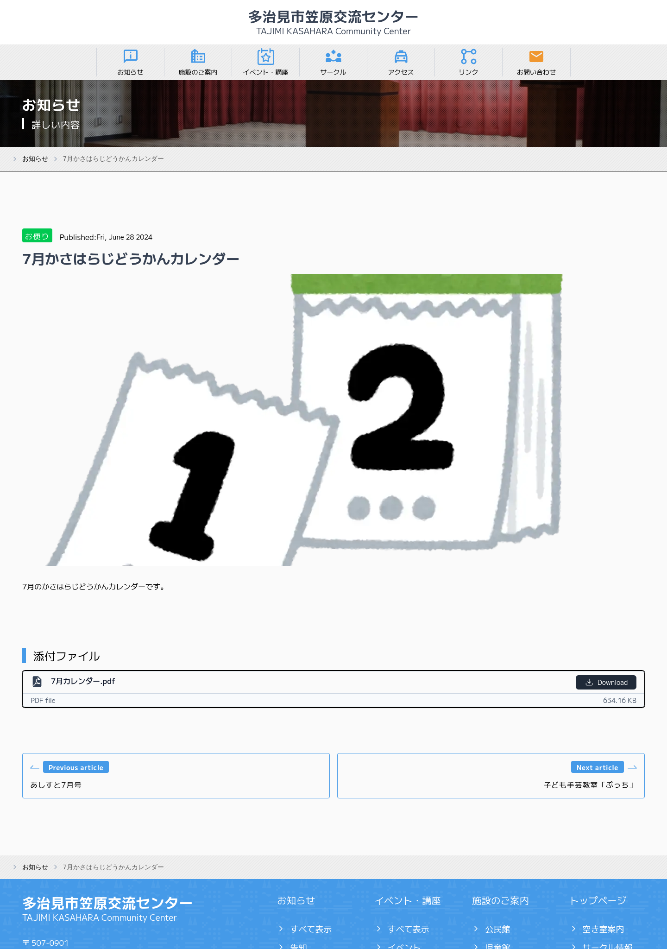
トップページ (598, 900)
